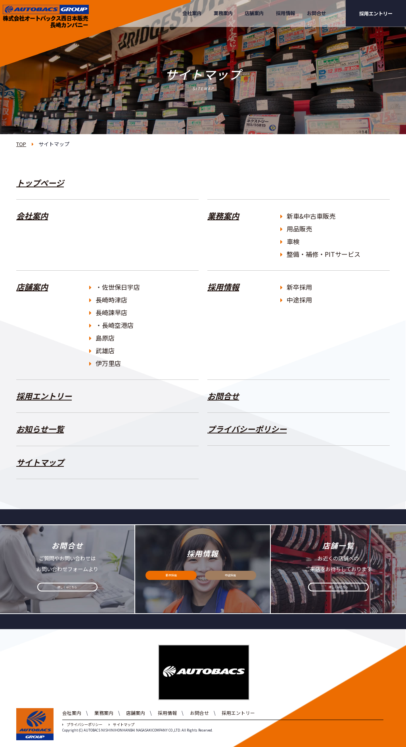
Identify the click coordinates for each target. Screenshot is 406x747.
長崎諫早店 (108, 312)
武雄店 (102, 350)
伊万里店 (105, 363)
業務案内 (223, 13)
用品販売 (296, 228)
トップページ (40, 183)
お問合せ (316, 13)
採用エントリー (376, 13)
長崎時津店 (108, 299)
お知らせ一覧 (40, 429)
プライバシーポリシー (247, 429)
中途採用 (296, 299)
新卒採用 (296, 287)
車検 (289, 241)
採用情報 (285, 13)
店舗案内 (254, 13)
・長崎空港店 (111, 325)
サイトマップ (40, 462)
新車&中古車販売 (307, 216)
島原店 (102, 338)
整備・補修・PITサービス (320, 254)
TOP (21, 144)
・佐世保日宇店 (114, 287)
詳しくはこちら (67, 589)
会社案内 (191, 13)
